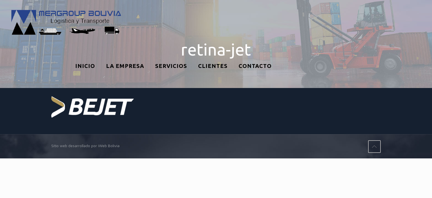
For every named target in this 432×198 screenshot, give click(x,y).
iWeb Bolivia (109, 145)
